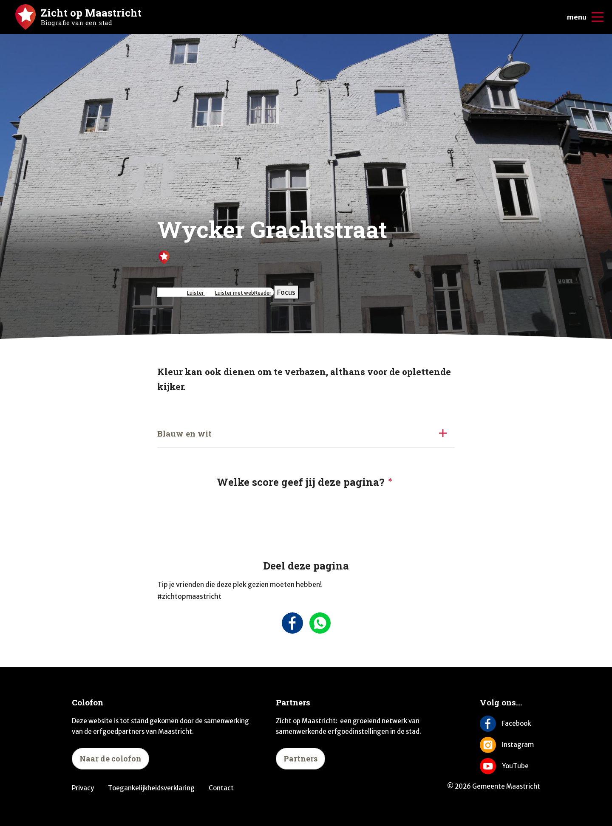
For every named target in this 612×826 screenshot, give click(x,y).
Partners (300, 758)
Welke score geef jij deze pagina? (301, 482)
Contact (221, 788)
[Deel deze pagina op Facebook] (292, 623)
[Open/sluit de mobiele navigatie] (597, 17)
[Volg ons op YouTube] (510, 766)
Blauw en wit (184, 433)
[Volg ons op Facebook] (510, 724)
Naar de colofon (110, 758)
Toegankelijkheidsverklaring (151, 788)
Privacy (83, 788)
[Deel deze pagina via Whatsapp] (320, 623)
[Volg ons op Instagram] (510, 745)
